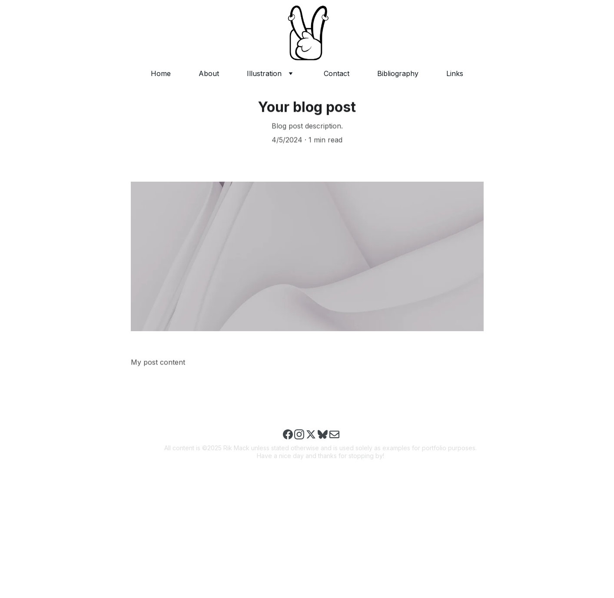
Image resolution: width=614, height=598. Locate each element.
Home (161, 73)
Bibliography (397, 73)
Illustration (264, 73)
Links (454, 73)
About (209, 73)
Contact (336, 73)
